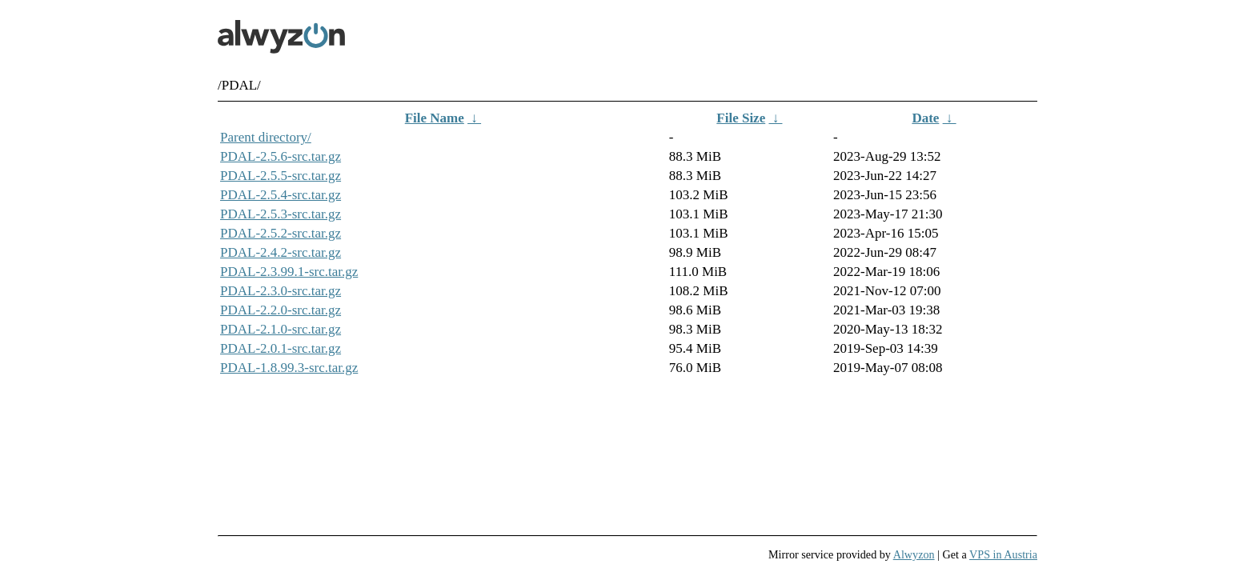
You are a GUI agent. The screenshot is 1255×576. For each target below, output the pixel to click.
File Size (740, 118)
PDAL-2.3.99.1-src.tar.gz (289, 271)
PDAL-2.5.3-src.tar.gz (280, 214)
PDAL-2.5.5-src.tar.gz (280, 175)
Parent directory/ (265, 137)
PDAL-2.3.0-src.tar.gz (280, 290)
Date (925, 118)
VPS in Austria (1003, 554)
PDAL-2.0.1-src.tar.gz (280, 348)
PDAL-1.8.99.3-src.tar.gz (289, 367)
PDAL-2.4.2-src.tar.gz (280, 252)
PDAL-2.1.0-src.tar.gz (280, 329)
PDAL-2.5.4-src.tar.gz (280, 194)
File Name (434, 118)
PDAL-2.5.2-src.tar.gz (280, 233)
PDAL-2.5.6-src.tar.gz (280, 156)
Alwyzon (914, 554)
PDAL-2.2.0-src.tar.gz (280, 310)
